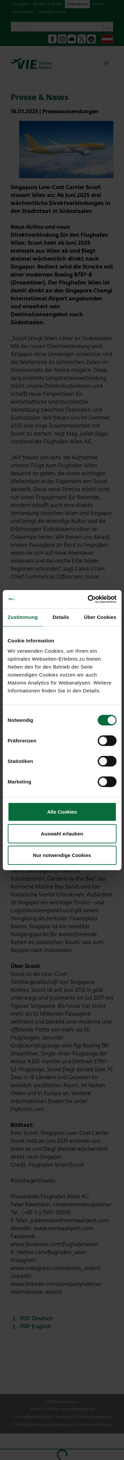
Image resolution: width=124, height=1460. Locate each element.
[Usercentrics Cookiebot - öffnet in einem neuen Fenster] (88, 599)
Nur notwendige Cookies (62, 855)
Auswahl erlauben (62, 833)
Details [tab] (61, 617)
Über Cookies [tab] (100, 617)
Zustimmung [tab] (23, 617)
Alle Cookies (62, 812)
